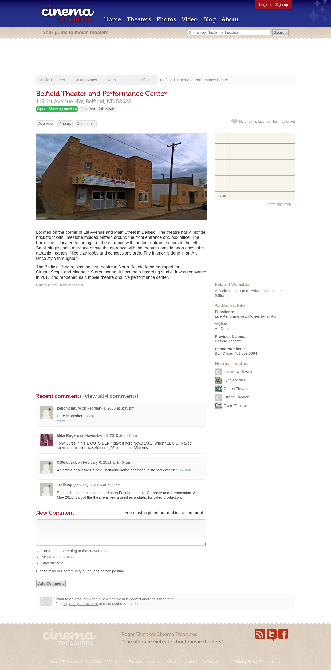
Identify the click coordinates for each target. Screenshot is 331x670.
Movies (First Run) (263, 316)
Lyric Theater (234, 380)
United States (85, 80)
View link (64, 420)
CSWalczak (67, 462)
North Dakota (117, 80)
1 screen (88, 109)
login (147, 513)
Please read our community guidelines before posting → (82, 576)
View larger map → (281, 204)
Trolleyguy (66, 485)
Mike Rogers (68, 435)
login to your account (81, 609)
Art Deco (222, 328)
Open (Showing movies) (57, 109)
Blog (209, 19)
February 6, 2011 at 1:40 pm (106, 462)
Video (190, 19)
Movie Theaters (52, 80)
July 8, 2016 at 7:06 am (101, 485)
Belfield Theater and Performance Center (194, 80)
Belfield (144, 80)
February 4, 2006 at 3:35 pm (111, 408)
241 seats (107, 109)
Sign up (281, 4)
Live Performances (230, 316)
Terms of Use (270, 662)
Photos (166, 19)
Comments (86, 124)
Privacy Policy (245, 662)
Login (263, 4)
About (230, 19)
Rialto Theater (235, 405)
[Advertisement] (165, 58)
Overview (45, 124)
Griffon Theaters (237, 388)
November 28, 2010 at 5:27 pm (111, 435)
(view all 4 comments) (111, 396)
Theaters (139, 19)
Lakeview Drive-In (238, 371)
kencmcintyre (69, 408)
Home (112, 19)
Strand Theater (236, 397)
